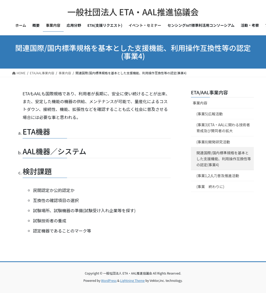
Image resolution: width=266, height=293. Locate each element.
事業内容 (200, 102)
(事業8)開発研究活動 (213, 141)
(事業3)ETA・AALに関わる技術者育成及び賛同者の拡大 (223, 127)
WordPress (109, 280)
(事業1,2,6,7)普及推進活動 (217, 175)
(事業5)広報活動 (209, 113)
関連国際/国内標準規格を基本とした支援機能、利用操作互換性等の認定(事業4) (223, 158)
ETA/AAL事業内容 (209, 92)
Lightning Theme (132, 280)
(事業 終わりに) (210, 186)
